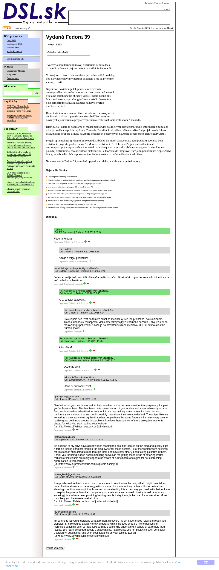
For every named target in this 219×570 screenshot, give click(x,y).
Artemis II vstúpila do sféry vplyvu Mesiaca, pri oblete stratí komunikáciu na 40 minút (21, 145)
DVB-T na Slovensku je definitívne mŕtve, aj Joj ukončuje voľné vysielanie (19, 108)
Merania (21, 71)
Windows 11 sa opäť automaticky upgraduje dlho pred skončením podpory (76, 201)
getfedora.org (132, 161)
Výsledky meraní (14, 51)
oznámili (51, 68)
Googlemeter (13, 78)
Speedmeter (12, 71)
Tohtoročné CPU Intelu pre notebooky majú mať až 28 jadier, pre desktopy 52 (19, 154)
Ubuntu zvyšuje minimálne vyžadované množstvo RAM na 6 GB (72, 204)
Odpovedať (58, 242)
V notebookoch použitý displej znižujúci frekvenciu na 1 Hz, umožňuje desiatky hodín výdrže (83, 208)
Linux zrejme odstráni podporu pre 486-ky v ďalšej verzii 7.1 (21, 183)
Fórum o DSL (13, 47)
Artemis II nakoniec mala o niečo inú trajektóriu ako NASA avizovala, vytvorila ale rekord (21, 164)
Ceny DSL (11, 40)
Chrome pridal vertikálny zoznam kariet (18, 190)
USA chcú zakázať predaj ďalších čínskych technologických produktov (19, 175)
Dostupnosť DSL (14, 44)
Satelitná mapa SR (15, 59)
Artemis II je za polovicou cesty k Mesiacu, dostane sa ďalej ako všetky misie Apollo (20, 135)
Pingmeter (11, 74)
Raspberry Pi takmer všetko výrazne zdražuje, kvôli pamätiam (19, 117)
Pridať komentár (55, 548)
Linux (58, 44)
